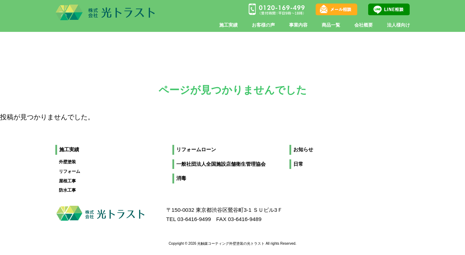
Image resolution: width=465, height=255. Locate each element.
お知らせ (303, 149)
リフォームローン (196, 149)
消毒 (181, 178)
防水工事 (67, 190)
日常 (298, 164)
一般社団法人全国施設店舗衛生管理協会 (221, 164)
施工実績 (69, 149)
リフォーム (69, 171)
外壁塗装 (67, 161)
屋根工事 (67, 180)
